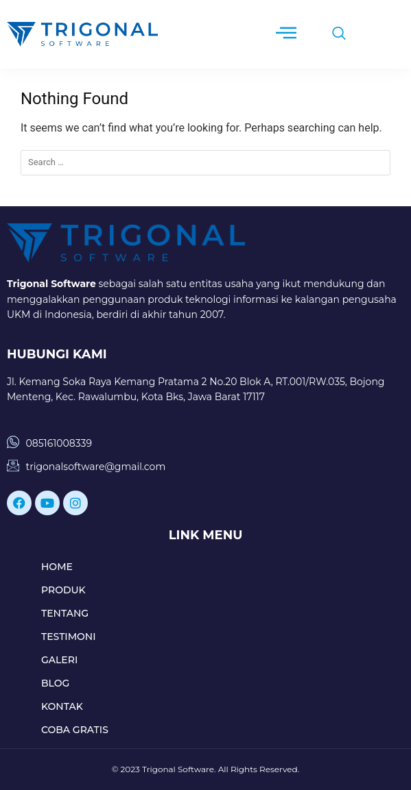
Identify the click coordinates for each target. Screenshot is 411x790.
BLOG (55, 683)
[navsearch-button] (332, 34)
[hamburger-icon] (285, 34)
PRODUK (63, 590)
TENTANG (65, 613)
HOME (57, 566)
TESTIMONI (68, 636)
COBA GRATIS (74, 730)
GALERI (59, 660)
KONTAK (62, 706)
